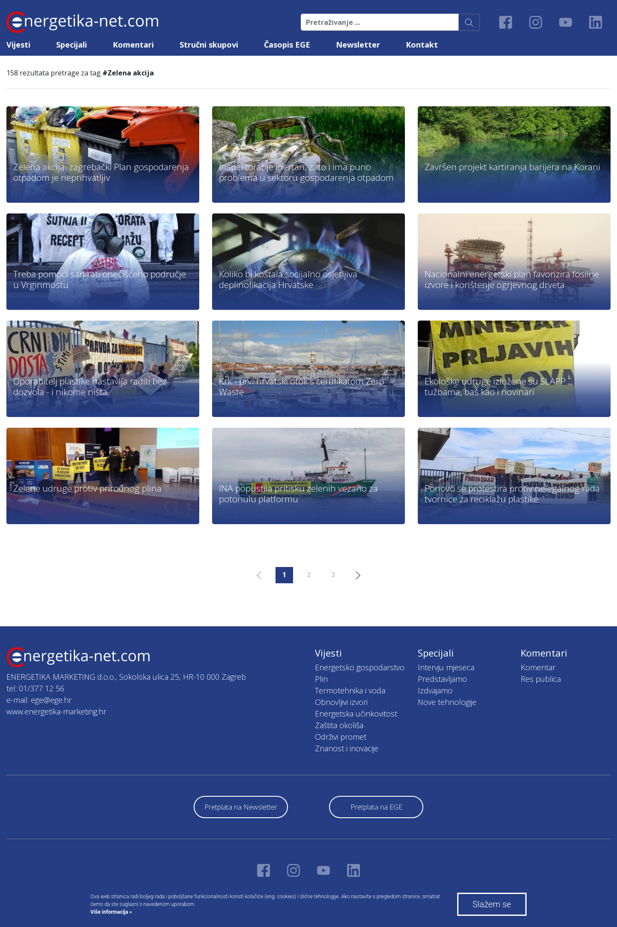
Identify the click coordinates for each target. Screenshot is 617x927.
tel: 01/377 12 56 (35, 688)
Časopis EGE (287, 44)
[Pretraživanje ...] (380, 22)
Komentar (538, 667)
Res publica (541, 679)
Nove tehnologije (447, 702)
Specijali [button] (71, 44)
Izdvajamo (435, 690)
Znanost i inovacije (346, 748)
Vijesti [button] (18, 44)
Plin (321, 679)
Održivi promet (340, 737)
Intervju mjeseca (446, 667)
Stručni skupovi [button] (209, 44)
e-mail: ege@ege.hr (39, 700)
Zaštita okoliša (339, 725)
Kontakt (422, 44)
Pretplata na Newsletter (240, 807)
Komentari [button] (133, 44)
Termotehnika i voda (350, 690)
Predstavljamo (442, 679)
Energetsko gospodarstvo (359, 667)
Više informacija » (111, 912)
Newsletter (358, 44)
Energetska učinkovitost (356, 713)
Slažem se (492, 904)
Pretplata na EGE (376, 807)
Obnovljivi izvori (341, 702)
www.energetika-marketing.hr (56, 711)
